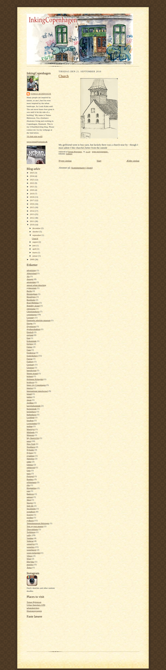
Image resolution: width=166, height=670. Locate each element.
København (31, 414)
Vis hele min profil (34, 136)
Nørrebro (30, 458)
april (34, 249)
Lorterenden (32, 423)
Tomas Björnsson (34, 602)
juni (34, 245)
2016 (32, 204)
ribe (28, 485)
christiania (31, 309)
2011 (32, 221)
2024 (32, 176)
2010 (32, 224)
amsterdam (31, 282)
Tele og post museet (35, 526)
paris (29, 473)
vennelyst (31, 544)
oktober (35, 231)
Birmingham (32, 294)
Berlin (29, 291)
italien (29, 397)
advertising (31, 270)
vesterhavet (31, 550)
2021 (32, 186)
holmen (30, 376)
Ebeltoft (30, 332)
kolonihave (31, 411)
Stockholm (31, 508)
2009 (32, 259)
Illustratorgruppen (34, 611)
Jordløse (30, 403)
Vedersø (30, 541)
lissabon (30, 420)
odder (29, 461)
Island (29, 394)
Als (28, 276)
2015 (32, 207)
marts (35, 252)
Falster (29, 347)
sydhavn (30, 520)
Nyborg (30, 453)
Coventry (31, 317)
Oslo (29, 470)
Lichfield (30, 417)
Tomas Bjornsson (40, 94)
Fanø (29, 350)
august (35, 242)
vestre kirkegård (33, 553)
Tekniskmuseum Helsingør (38, 523)
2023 (32, 180)
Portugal (30, 476)
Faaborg (30, 361)
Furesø (29, 359)
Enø (28, 338)
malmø (29, 426)
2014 (32, 211)
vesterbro (31, 547)
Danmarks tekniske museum (39, 320)
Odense (30, 464)
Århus (29, 567)
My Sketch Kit (33, 438)
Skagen (30, 503)
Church (35, 238)
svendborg (31, 511)
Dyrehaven (31, 326)
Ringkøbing (32, 488)
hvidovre (30, 382)
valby (29, 535)
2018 (32, 197)
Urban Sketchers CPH (36, 605)
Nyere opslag (65, 160)
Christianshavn (33, 311)
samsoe (30, 497)
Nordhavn (31, 447)
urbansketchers (33, 608)
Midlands (31, 432)
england (30, 335)
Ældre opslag (132, 160)
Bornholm (31, 300)
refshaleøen (31, 482)
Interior (30, 388)
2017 (32, 200)
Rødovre (30, 494)
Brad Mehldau (33, 303)
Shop (29, 500)
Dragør (30, 323)
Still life (30, 506)
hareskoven (31, 370)
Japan (29, 400)
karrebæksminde (34, 406)
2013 (32, 214)
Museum (30, 435)
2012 (32, 218)
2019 (32, 193)
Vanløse (30, 538)
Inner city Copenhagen (36, 385)
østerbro (30, 564)
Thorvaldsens (32, 529)
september (37, 235)
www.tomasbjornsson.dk (37, 142)
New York (31, 444)
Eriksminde (31, 341)
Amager (30, 279)
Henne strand (32, 373)
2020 (32, 190)
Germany (31, 364)
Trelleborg (31, 532)
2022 (32, 183)
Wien (29, 559)
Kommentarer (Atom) (82, 167)
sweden (30, 517)
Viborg (29, 556)
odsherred (31, 467)
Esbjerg (30, 344)
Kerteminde (32, 409)
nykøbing (31, 456)
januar (35, 256)
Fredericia (31, 353)
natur (29, 441)
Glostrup (30, 367)
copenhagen (32, 314)
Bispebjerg (31, 297)
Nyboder (30, 450)
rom (28, 491)
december (36, 228)
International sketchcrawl (37, 391)
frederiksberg (32, 356)
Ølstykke (30, 562)
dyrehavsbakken (33, 329)
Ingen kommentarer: (100, 152)
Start (99, 160)
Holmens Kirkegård (35, 379)
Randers (30, 479)
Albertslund (32, 273)
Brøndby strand (33, 306)
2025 (32, 173)
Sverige (30, 515)
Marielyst (31, 429)
